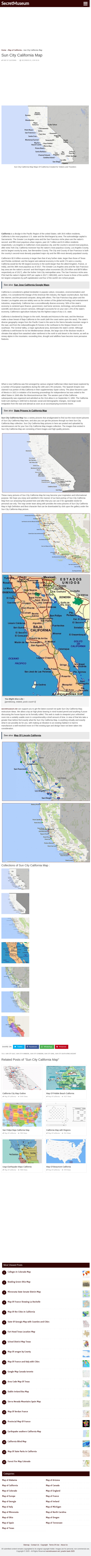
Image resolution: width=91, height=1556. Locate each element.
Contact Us (35, 1545)
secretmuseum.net (9, 709)
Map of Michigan (53, 1507)
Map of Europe (8, 1496)
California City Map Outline (14, 1093)
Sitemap (26, 1545)
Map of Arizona (53, 1480)
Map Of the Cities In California (21, 1312)
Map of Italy (7, 1507)
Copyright (44, 1545)
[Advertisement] (45, 29)
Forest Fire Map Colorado (19, 1461)
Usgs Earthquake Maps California (17, 1167)
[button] (85, 3)
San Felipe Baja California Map (16, 1130)
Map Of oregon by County (19, 1351)
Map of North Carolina (56, 1512)
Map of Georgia (9, 1501)
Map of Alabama (9, 1480)
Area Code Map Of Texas (19, 1381)
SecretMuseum (15, 3)
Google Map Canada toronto (20, 1371)
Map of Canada (53, 1485)
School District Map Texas (19, 1341)
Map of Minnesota (10, 1512)
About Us (64, 1545)
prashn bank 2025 (68, 1551)
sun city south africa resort (65, 1054)
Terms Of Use (54, 1545)
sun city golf (10, 1054)
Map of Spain (8, 1523)
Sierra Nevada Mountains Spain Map (24, 1401)
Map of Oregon (52, 1517)
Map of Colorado (9, 1491)
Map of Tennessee (54, 1523)
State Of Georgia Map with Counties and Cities (28, 1321)
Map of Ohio (7, 1517)
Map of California (9, 60)
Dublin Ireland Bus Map (18, 1391)
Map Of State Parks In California (22, 1451)
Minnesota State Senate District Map (24, 1292)
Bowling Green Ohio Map (19, 1282)
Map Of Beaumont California (58, 1167)
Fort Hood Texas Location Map (21, 1331)
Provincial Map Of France (19, 1421)
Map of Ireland (52, 1501)
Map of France (52, 1496)
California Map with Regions (58, 1130)
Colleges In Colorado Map (19, 1272)
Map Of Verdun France (18, 1411)
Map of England (53, 1491)
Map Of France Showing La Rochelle (24, 1302)
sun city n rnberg (22, 1054)
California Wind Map (17, 1441)
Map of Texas (8, 1528)
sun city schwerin (36, 1054)
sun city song (49, 1054)
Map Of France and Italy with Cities (23, 1361)
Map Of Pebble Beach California (60, 1093)
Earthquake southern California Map (24, 1431)
